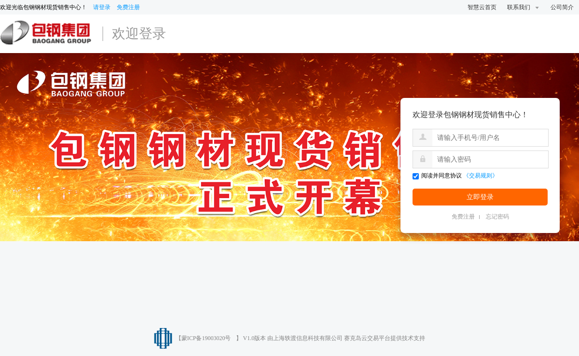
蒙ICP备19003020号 (206, 338)
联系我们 (523, 7)
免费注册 (128, 7)
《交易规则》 (480, 175)
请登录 (101, 7)
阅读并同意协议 (437, 175)
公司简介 (562, 7)
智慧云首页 (482, 7)
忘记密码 (497, 216)
